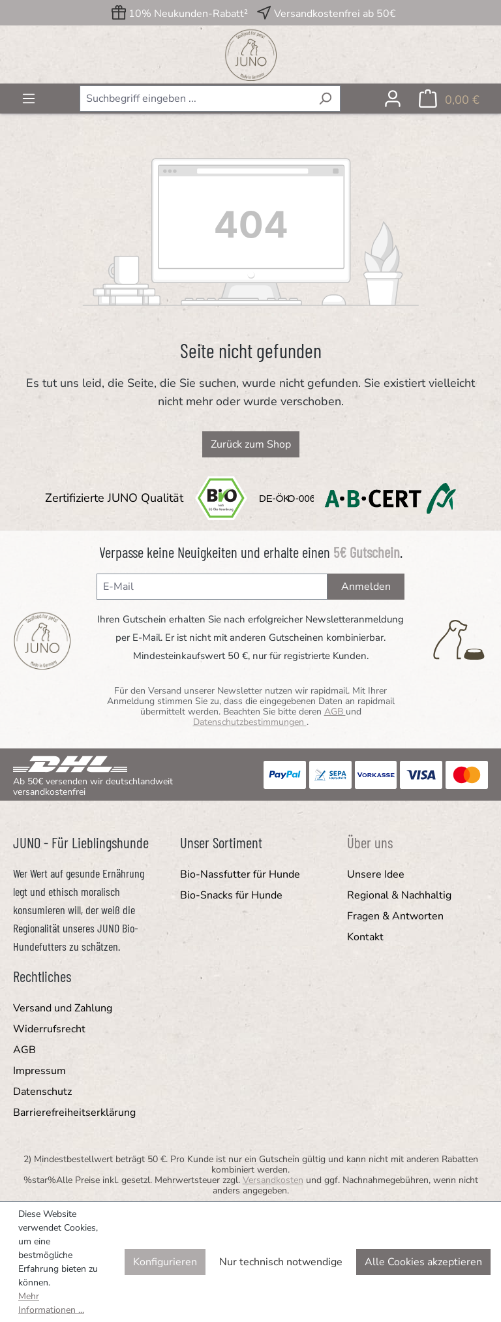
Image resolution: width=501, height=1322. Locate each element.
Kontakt (365, 937)
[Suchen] (325, 98)
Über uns (370, 842)
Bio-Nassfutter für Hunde (240, 874)
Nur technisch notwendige (280, 1262)
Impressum (39, 1071)
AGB (335, 711)
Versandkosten (273, 1180)
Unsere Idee (375, 874)
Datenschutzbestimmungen (250, 722)
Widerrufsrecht (49, 1029)
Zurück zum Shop (251, 444)
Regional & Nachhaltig (399, 895)
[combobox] (195, 98)
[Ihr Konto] (392, 99)
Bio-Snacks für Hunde (231, 895)
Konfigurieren (165, 1262)
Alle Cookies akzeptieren (423, 1262)
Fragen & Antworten (395, 916)
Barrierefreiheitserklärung (74, 1112)
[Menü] (28, 98)
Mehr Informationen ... (51, 1303)
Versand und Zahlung (62, 1008)
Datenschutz (42, 1091)
